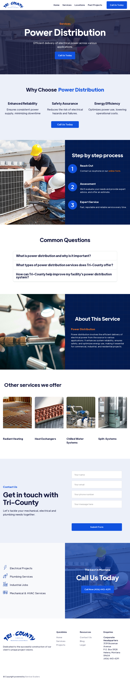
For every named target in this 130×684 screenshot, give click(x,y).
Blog (82, 641)
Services (67, 5)
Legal (82, 645)
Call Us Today (65, 55)
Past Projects (95, 5)
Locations (80, 5)
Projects (60, 645)
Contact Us (86, 637)
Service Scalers (32, 676)
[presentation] (91, 515)
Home (56, 5)
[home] (13, 5)
